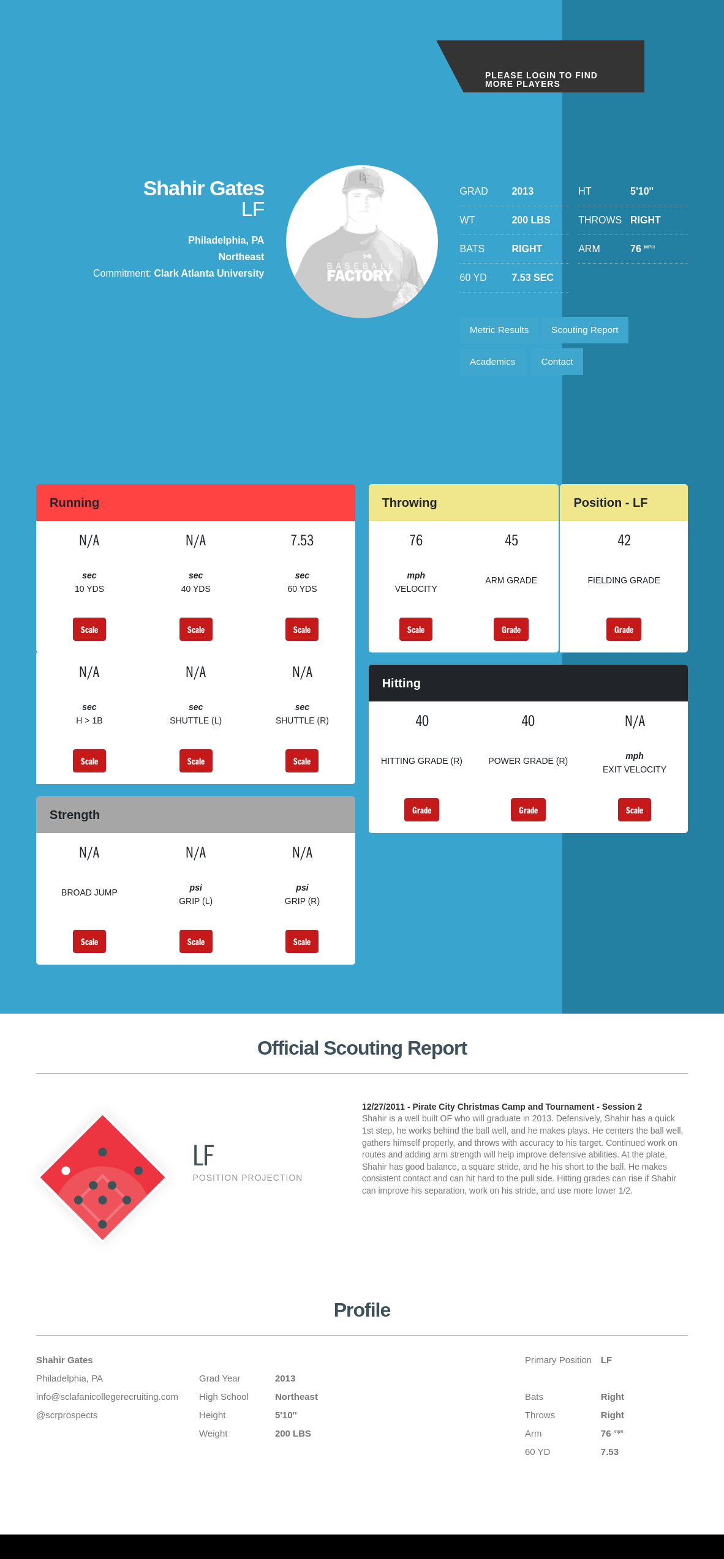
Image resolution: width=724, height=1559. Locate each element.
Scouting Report (592, 331)
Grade (511, 635)
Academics (495, 366)
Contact (563, 366)
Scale (89, 635)
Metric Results (502, 331)
